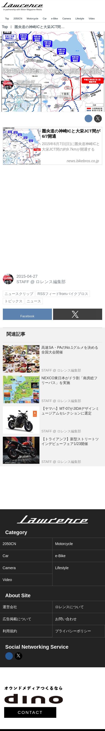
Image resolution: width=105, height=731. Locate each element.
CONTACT (30, 712)
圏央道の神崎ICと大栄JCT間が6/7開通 (52, 71)
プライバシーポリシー (73, 631)
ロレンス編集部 (45, 86)
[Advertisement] (31, 192)
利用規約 (10, 631)
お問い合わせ (66, 619)
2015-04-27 (25, 82)
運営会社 (10, 607)
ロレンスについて (69, 607)
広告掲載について (17, 619)
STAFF (22, 86)
